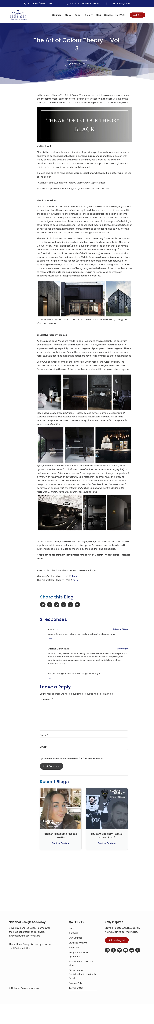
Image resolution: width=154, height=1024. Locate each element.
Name (44, 736)
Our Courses (75, 946)
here (74, 576)
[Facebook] (113, 958)
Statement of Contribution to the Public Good (83, 982)
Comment (46, 700)
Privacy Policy (76, 991)
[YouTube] (125, 958)
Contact (103, 15)
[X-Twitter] (137, 958)
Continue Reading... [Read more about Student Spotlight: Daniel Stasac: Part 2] (107, 843)
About (72, 15)
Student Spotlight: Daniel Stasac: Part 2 (106, 836)
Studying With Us (78, 951)
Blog (93, 15)
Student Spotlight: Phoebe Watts (60, 836)
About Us (74, 955)
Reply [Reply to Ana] (50, 639)
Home (72, 936)
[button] (25, 98)
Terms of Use (76, 996)
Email (43, 747)
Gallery (83, 15)
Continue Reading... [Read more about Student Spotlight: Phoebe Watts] (61, 843)
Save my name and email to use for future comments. (72, 759)
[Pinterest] (119, 958)
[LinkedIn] (131, 958)
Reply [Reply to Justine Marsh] (50, 678)
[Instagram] (107, 958)
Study (63, 15)
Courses (51, 15)
